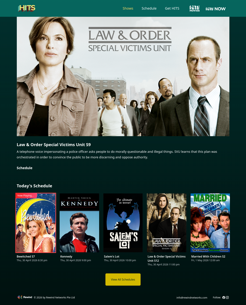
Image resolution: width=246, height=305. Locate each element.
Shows (128, 8)
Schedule (149, 8)
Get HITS (172, 8)
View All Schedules (123, 279)
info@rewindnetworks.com (191, 297)
